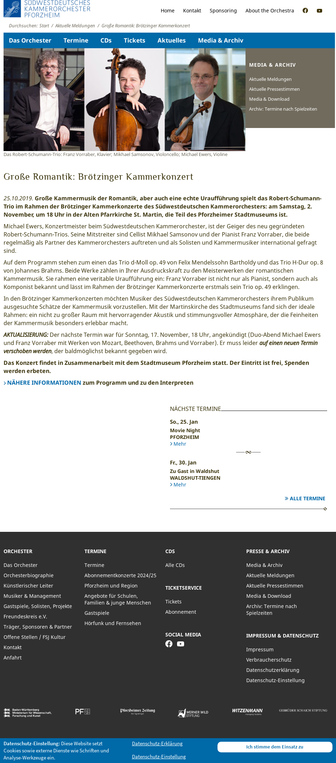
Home (168, 10)
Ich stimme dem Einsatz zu (274, 746)
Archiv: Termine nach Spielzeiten (283, 109)
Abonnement (180, 611)
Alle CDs (175, 565)
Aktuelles (172, 40)
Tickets (134, 40)
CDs (106, 40)
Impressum (260, 649)
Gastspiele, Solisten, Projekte (38, 606)
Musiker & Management (32, 595)
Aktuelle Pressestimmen (274, 89)
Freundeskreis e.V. (25, 616)
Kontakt (192, 10)
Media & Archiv (220, 40)
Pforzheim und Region (111, 585)
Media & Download (269, 99)
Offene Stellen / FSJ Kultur (35, 637)
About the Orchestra (270, 10)
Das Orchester (30, 40)
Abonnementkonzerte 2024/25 (120, 575)
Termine (76, 40)
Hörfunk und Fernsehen (112, 623)
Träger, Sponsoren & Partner (38, 626)
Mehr (179, 443)
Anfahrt (13, 657)
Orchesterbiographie (29, 575)
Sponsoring (223, 10)
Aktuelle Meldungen (270, 79)
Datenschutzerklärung (272, 670)
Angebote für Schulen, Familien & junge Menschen (117, 599)
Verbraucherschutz (269, 659)
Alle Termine (307, 498)
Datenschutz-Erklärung (157, 743)
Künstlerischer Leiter (28, 585)
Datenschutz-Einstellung (275, 680)
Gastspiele (96, 612)
